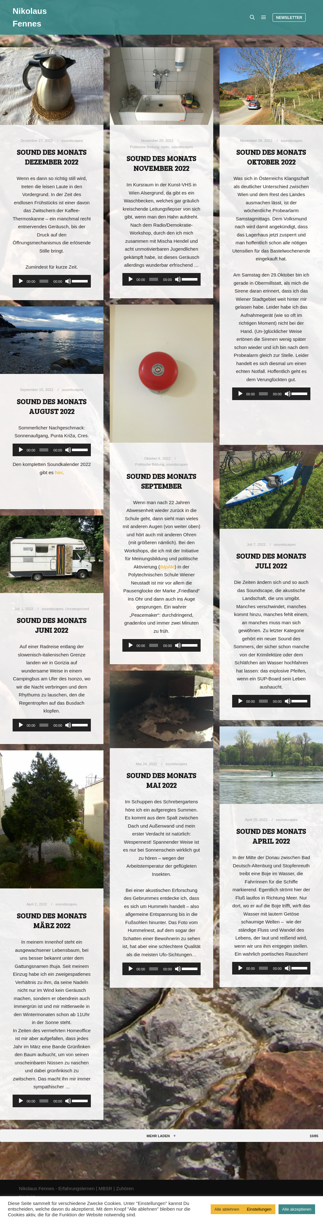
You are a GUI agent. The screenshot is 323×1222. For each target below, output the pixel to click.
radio (165, 147)
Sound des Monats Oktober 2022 (271, 157)
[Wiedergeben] (21, 281)
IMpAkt (167, 566)
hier (58, 472)
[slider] (43, 281)
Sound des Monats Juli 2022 (271, 561)
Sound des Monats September (161, 481)
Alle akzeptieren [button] (297, 1209)
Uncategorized (77, 609)
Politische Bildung (144, 147)
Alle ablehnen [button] (226, 1209)
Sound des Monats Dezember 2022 (51, 157)
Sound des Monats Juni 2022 (51, 625)
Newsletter (289, 17)
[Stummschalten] (68, 281)
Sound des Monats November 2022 (161, 163)
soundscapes (72, 140)
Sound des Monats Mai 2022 (161, 780)
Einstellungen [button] (259, 1209)
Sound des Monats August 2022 (51, 406)
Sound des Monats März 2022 (51, 920)
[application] (52, 281)
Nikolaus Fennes (30, 17)
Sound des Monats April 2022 (271, 836)
